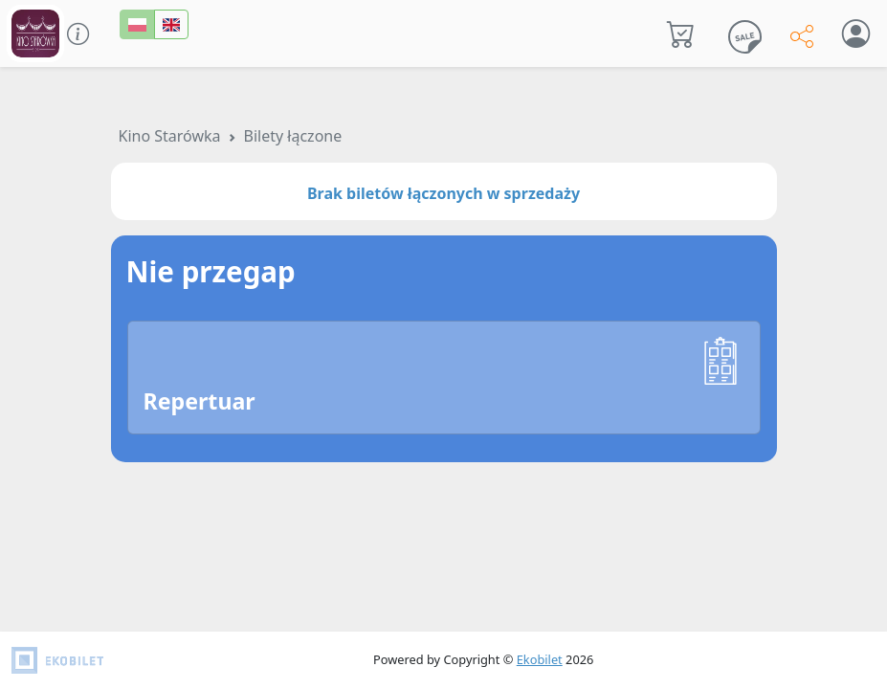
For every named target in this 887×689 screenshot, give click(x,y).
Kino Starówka (170, 135)
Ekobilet (540, 659)
